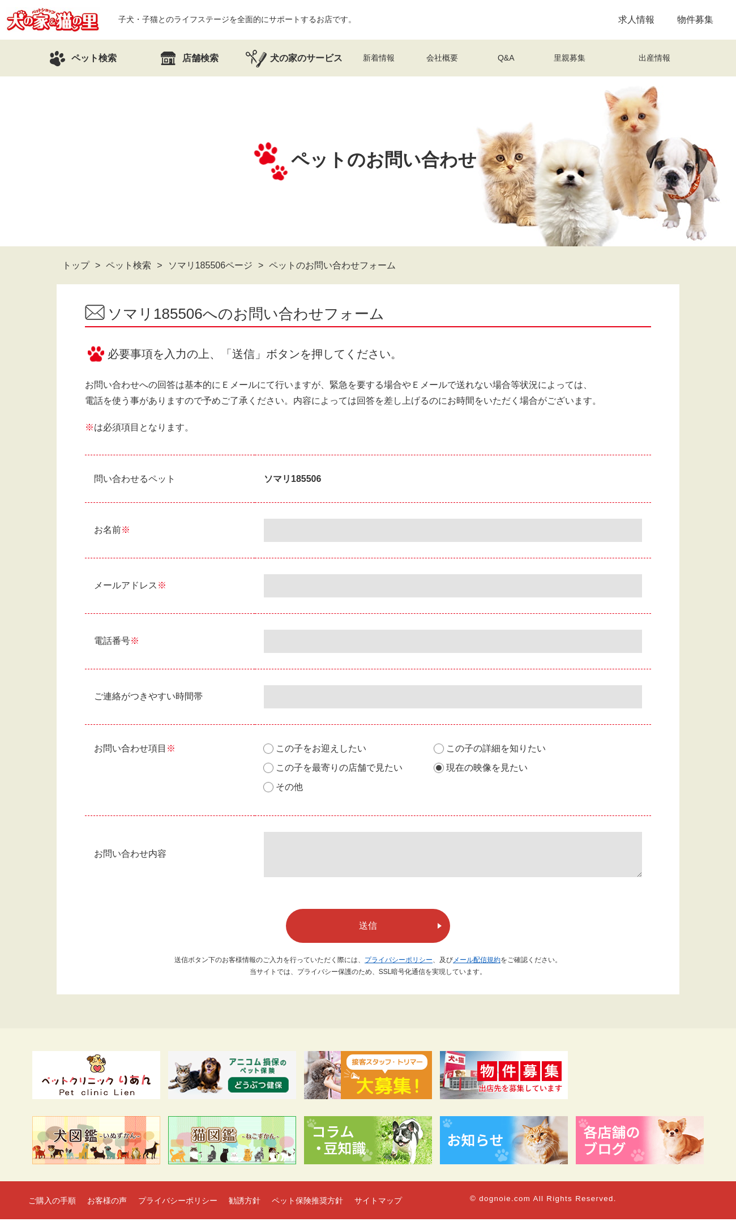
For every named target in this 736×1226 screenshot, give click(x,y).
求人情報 (636, 19)
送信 (368, 932)
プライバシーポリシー (399, 967)
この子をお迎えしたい (321, 748)
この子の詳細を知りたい (496, 748)
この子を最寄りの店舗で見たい (339, 767)
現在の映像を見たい (487, 767)
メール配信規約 (476, 967)
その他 (289, 787)
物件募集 (695, 19)
